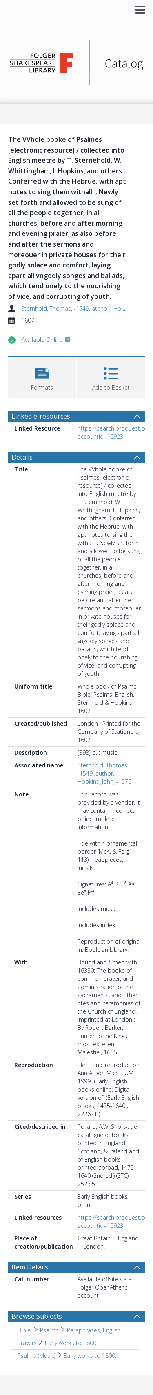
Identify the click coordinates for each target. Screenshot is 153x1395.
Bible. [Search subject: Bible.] (25, 1330)
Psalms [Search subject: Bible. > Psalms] (49, 1330)
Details (22, 457)
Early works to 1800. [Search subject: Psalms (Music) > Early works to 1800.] (90, 1355)
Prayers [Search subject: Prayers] (27, 1343)
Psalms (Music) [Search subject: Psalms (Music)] (36, 1355)
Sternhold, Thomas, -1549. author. (66, 308)
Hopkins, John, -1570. (105, 781)
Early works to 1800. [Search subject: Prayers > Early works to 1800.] (71, 1343)
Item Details (29, 1267)
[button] (42, 376)
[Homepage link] (77, 60)
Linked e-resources (40, 416)
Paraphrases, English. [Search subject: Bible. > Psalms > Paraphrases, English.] (94, 1330)
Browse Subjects (36, 1316)
